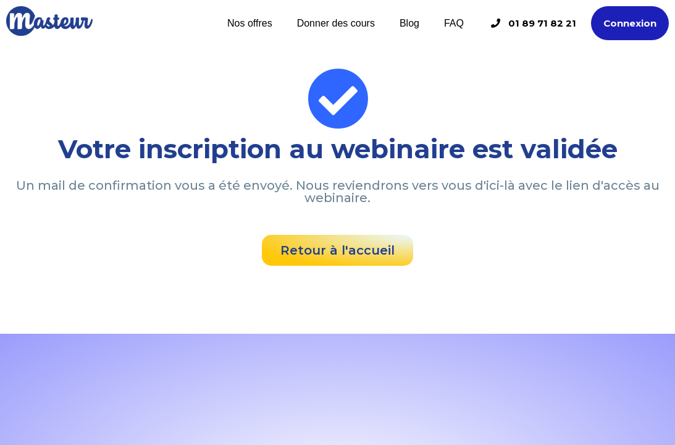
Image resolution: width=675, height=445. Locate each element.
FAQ (454, 23)
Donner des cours (336, 23)
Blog (409, 23)
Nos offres (249, 23)
